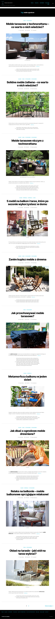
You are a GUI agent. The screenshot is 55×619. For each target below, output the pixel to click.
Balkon (36, 2)
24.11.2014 (27, 319)
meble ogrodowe (24, 69)
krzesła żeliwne (18, 127)
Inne (48, 4)
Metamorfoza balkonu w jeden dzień (27, 378)
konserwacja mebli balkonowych (34, 359)
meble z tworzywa (34, 363)
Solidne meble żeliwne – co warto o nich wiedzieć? (27, 84)
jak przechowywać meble (28, 358)
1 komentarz (34, 30)
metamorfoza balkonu (23, 418)
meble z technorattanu (32, 70)
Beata (23, 30)
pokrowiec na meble (27, 364)
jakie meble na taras (26, 246)
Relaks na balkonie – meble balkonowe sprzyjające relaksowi (27, 493)
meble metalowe (24, 127)
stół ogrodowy (23, 597)
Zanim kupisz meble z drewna (27, 259)
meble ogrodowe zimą (35, 361)
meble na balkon (30, 185)
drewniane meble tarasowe (30, 299)
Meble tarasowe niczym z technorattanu (27, 142)
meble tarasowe (35, 128)
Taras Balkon (7, 616)
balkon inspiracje (25, 536)
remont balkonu (35, 418)
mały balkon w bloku (28, 417)
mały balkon (23, 417)
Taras (32, 2)
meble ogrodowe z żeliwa (20, 128)
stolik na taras (33, 596)
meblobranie (25, 71)
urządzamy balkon (19, 419)
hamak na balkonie (36, 536)
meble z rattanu (20, 363)
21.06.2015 (27, 147)
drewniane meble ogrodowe (20, 299)
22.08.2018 (28, 30)
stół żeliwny (23, 129)
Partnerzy (42, 2)
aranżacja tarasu (18, 595)
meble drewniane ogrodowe (24, 479)
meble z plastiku (28, 187)
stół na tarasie (18, 597)
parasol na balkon (29, 538)
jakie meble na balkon (19, 246)
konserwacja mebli (25, 359)
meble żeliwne (18, 129)
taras (26, 597)
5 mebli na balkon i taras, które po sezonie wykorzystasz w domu (27, 202)
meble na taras (18, 69)
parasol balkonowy (23, 538)
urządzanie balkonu (25, 419)
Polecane (47, 2)
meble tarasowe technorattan (24, 70)
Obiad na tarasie (28, 596)
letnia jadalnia (29, 595)
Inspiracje (25, 197)
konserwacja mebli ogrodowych (21, 360)
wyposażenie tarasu (22, 248)
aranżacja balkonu (19, 416)
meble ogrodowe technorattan (32, 69)
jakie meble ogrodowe (21, 300)
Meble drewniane (28, 300)
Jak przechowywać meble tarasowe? (27, 314)
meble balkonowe (33, 246)
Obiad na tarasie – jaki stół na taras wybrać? (27, 552)
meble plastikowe (32, 186)
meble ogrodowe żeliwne (29, 128)
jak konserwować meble (20, 358)
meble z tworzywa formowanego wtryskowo (23, 188)
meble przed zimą (25, 362)
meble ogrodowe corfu (25, 186)
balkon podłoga (27, 416)
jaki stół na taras (24, 595)
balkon (23, 416)
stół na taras (37, 596)
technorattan (30, 71)
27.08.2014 (27, 437)
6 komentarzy (34, 262)
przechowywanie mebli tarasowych (26, 365)
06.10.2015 (27, 88)
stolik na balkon (34, 538)
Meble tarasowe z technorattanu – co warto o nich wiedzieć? (27, 25)
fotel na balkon (30, 536)
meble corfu (18, 185)
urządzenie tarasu (32, 419)
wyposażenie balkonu (19, 539)
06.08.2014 (28, 557)
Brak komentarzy (34, 88)
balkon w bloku (32, 416)
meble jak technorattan (24, 185)
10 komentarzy (34, 319)
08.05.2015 (27, 207)
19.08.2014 (27, 497)
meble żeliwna (21, 364)
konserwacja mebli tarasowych (31, 360)
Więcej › (38, 66)
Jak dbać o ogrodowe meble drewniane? (27, 432)
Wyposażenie (29, 20)
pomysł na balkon (29, 418)
